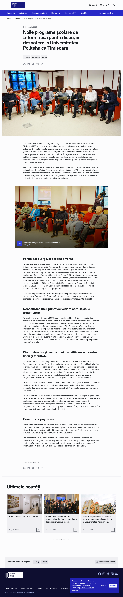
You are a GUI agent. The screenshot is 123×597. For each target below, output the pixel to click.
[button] (61, 217)
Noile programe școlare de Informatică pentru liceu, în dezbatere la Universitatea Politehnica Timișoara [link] (38, 19)
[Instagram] (104, 574)
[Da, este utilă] (36, 562)
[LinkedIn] (112, 574)
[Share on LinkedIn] (28, 64)
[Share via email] (37, 64)
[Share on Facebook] (24, 64)
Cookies (39, 588)
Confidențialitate (27, 588)
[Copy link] (41, 64)
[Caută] (93, 5)
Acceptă (113, 585)
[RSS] (116, 574)
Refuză (103, 585)
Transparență (65, 588)
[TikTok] (108, 574)
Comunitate (36, 57)
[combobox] (113, 5)
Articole (17, 19)
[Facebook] (99, 574)
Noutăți (44, 57)
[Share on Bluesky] (33, 64)
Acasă (9, 19)
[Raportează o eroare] (105, 562)
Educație (27, 57)
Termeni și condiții (11, 588)
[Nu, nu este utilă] (44, 562)
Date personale (51, 588)
